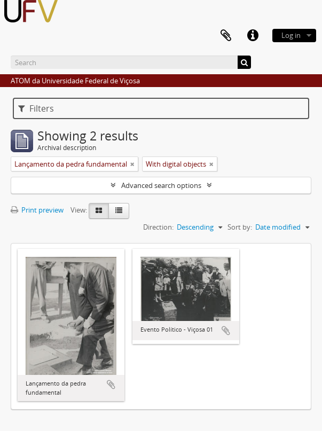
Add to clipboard (111, 384)
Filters (36, 108)
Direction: (158, 227)
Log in (291, 35)
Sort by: (239, 227)
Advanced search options (161, 185)
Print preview (37, 210)
